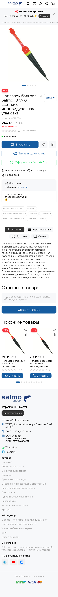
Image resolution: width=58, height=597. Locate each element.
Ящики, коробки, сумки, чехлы (18, 488)
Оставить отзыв (29, 309)
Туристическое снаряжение (17, 496)
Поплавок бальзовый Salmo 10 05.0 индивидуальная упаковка (41, 363)
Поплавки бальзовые (13, 219)
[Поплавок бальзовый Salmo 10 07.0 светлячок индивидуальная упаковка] (29, 54)
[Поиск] (28, 4)
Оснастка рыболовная (34, 22)
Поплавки (46, 213)
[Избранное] (47, 4)
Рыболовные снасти (13, 208)
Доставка (19, 236)
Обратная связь (10, 537)
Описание (14, 229)
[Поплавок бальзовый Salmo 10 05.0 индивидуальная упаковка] (43, 341)
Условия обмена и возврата (17, 528)
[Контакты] (34, 4)
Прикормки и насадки (14, 479)
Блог (4, 532)
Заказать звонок (13, 413)
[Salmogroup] (15, 4)
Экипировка (8, 492)
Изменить (22, 187)
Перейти (44, 16)
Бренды (31, 208)
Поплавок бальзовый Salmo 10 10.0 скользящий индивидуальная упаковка (13, 363)
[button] (24, 85)
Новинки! (7, 462)
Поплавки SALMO (37, 219)
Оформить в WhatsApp (29, 162)
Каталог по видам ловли (15, 505)
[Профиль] (41, 4)
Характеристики (39, 229)
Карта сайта (38, 576)
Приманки (7, 475)
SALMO (33, 213)
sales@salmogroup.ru (17, 420)
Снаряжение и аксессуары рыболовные (24, 483)
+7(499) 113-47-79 (14, 407)
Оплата (40, 236)
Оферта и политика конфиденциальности (25, 519)
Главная (5, 22)
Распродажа (9, 501)
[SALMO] (50, 98)
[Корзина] (53, 4)
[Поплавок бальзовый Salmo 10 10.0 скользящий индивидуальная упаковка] (15, 341)
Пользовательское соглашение (19, 524)
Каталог (16, 22)
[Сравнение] (52, 144)
